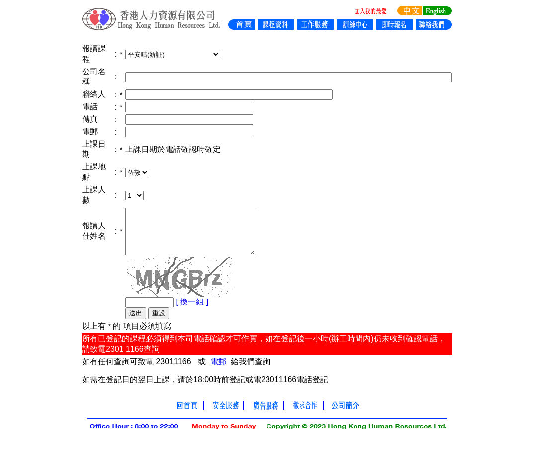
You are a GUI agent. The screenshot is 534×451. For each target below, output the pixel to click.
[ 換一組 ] (192, 310)
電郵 (218, 370)
